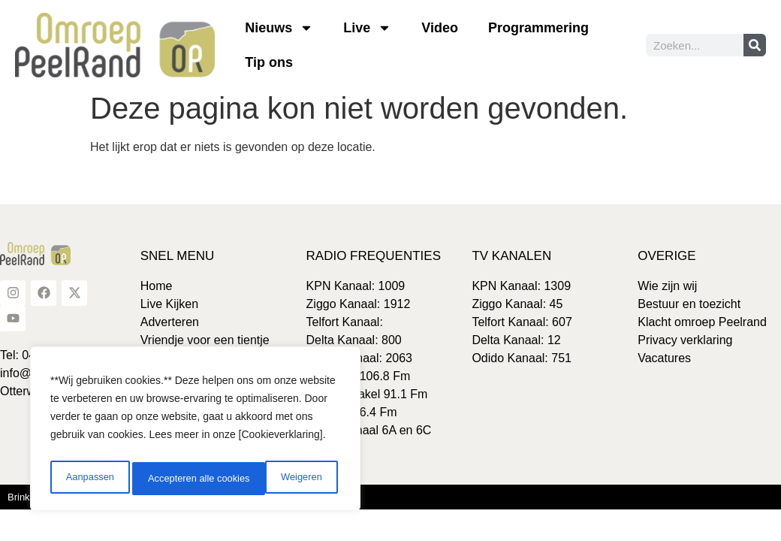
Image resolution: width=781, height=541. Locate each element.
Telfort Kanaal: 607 (521, 322)
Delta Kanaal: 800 (354, 340)
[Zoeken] (754, 45)
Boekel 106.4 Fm (351, 412)
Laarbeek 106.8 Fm (358, 376)
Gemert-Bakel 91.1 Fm (367, 394)
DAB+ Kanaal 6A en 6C (369, 430)
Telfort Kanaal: (344, 322)
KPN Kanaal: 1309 (521, 286)
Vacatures (664, 358)
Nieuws (279, 28)
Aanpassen (88, 479)
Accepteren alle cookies (273, 479)
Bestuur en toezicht (689, 304)
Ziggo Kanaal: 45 (517, 304)
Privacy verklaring (685, 340)
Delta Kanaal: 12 (516, 340)
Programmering (538, 27)
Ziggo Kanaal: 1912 (358, 304)
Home (156, 286)
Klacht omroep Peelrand (702, 322)
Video (439, 27)
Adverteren (169, 322)
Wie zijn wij (667, 286)
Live (367, 28)
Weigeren (165, 479)
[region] (195, 432)
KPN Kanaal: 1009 (356, 286)
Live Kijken (169, 304)
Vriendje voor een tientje (205, 340)
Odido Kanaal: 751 (521, 358)
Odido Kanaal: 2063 (359, 358)
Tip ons (269, 62)
